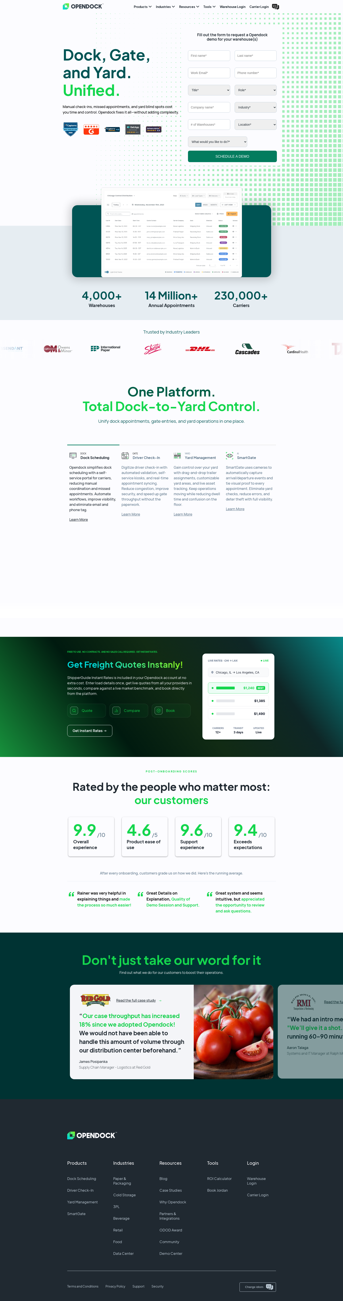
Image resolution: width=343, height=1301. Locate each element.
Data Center (123, 1253)
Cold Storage (124, 1195)
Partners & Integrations (169, 1216)
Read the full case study (136, 1000)
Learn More (78, 519)
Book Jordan (217, 1190)
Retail (118, 1230)
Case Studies (170, 1190)
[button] (171, 232)
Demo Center (170, 1253)
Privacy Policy (115, 1286)
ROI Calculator (219, 1178)
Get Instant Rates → (90, 730)
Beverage (121, 1218)
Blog (163, 1178)
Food (117, 1241)
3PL (116, 1206)
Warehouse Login (256, 1180)
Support (138, 1286)
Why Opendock (172, 1202)
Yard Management (82, 1202)
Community (169, 1241)
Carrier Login (257, 1195)
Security (157, 1286)
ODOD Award (170, 1230)
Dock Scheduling (81, 1178)
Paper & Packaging (122, 1180)
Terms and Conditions (82, 1286)
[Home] (78, 6)
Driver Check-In (80, 1190)
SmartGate (76, 1213)
